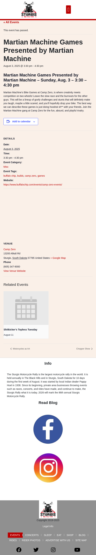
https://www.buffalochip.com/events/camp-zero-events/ (32, 184)
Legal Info (48, 526)
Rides (13, 540)
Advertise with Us (58, 540)
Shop (70, 535)
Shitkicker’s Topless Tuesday (20, 329)
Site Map (81, 540)
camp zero (30, 175)
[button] (68, 9)
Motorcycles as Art (21, 349)
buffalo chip (9, 175)
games (41, 175)
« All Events (11, 22)
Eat (59, 535)
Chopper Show (83, 349)
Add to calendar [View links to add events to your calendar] (21, 121)
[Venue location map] (48, 214)
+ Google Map (58, 258)
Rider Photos (31, 540)
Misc (5, 166)
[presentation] (26, 308)
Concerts (32, 535)
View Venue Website (14, 271)
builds (20, 175)
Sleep (48, 535)
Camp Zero (9, 249)
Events (15, 535)
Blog (82, 535)
